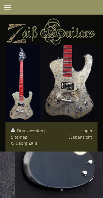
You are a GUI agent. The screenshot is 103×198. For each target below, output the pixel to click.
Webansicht (80, 136)
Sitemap (19, 136)
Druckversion (27, 130)
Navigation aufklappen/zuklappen (51, 7)
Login (86, 130)
